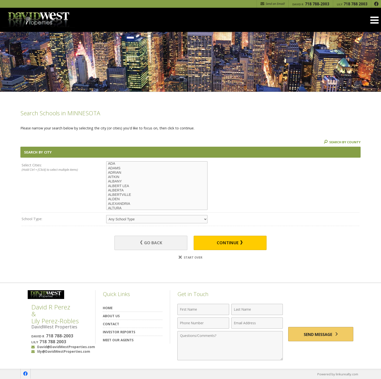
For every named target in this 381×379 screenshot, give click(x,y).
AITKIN (157, 177)
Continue (229, 243)
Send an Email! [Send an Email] (272, 4)
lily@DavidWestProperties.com (63, 351)
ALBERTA (157, 190)
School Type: (32, 219)
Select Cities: (55, 167)
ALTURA (157, 208)
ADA (157, 164)
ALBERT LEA (157, 186)
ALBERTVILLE (157, 195)
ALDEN (157, 199)
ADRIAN (157, 173)
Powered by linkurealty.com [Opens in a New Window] (337, 374)
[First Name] (203, 309)
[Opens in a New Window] (376, 4)
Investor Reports (119, 332)
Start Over (190, 257)
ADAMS (157, 168)
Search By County (342, 142)
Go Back (151, 243)
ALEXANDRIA (157, 204)
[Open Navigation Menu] (374, 20)
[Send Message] (320, 334)
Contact (111, 324)
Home (108, 308)
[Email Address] (257, 323)
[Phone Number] (203, 323)
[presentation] (320, 312)
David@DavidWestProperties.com (66, 347)
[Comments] (230, 345)
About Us (111, 316)
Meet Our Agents (118, 340)
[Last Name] (257, 309)
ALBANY (157, 181)
